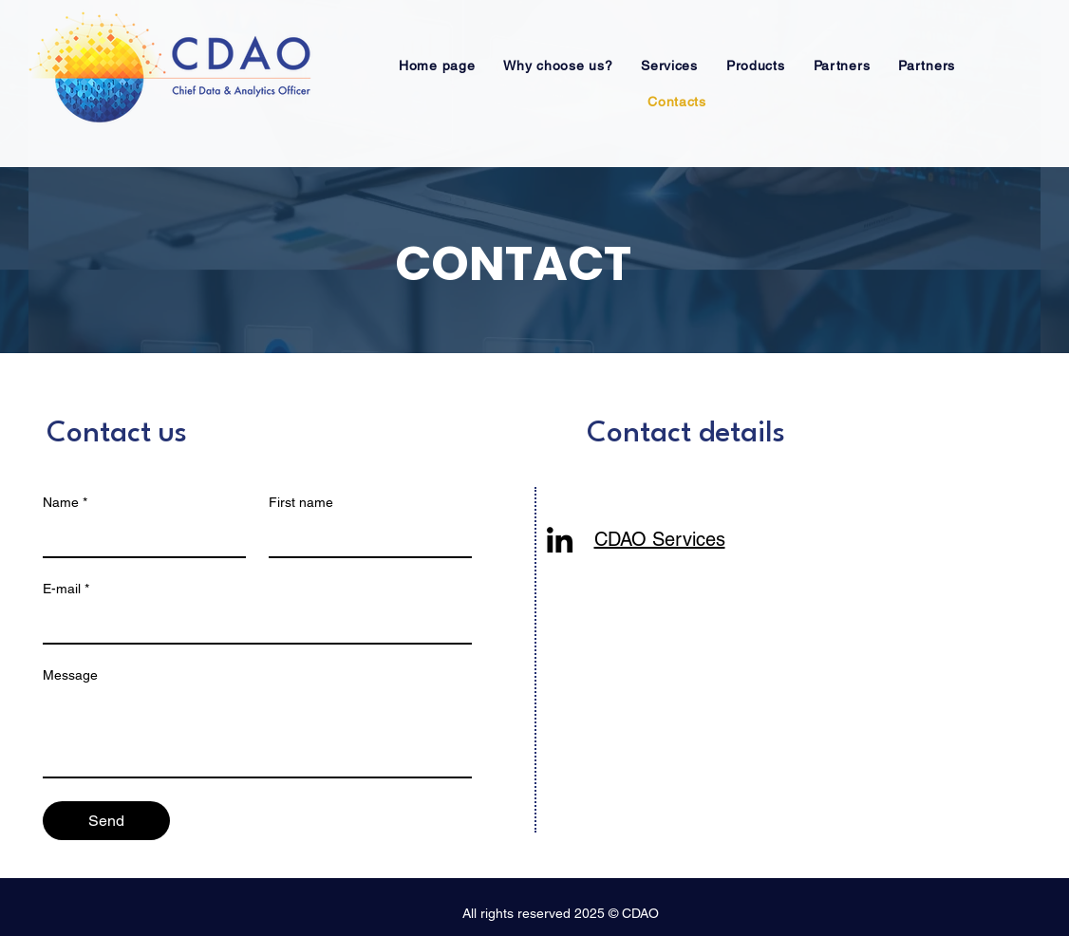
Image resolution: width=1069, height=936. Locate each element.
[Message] (257, 734)
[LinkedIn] (559, 539)
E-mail (66, 589)
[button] (558, 65)
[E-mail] (251, 624)
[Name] (138, 537)
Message (70, 675)
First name (301, 502)
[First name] (364, 537)
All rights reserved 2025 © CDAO (560, 913)
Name (65, 503)
